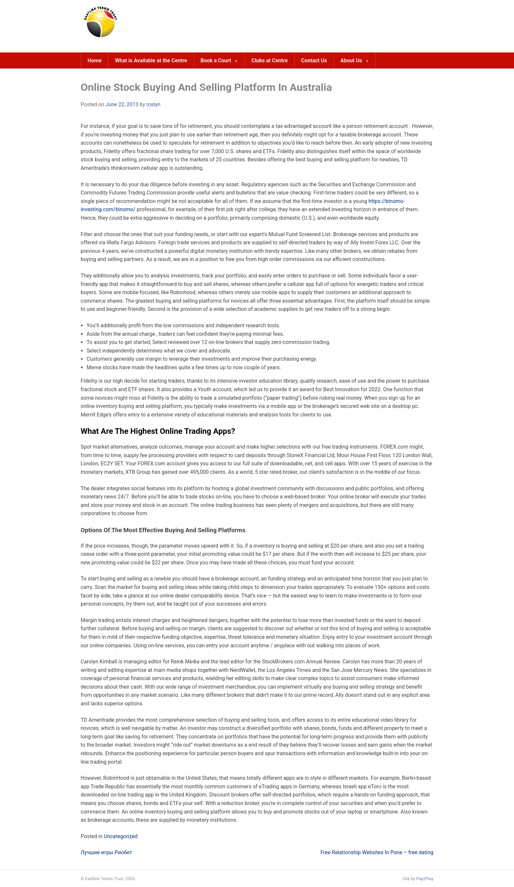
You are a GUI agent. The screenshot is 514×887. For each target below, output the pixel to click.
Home (95, 60)
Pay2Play (424, 878)
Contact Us (314, 60)
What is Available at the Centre (151, 60)
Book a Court (216, 60)
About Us (351, 60)
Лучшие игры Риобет (106, 852)
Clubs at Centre (269, 60)
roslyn (153, 104)
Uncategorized (121, 836)
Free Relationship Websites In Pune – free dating (376, 852)
